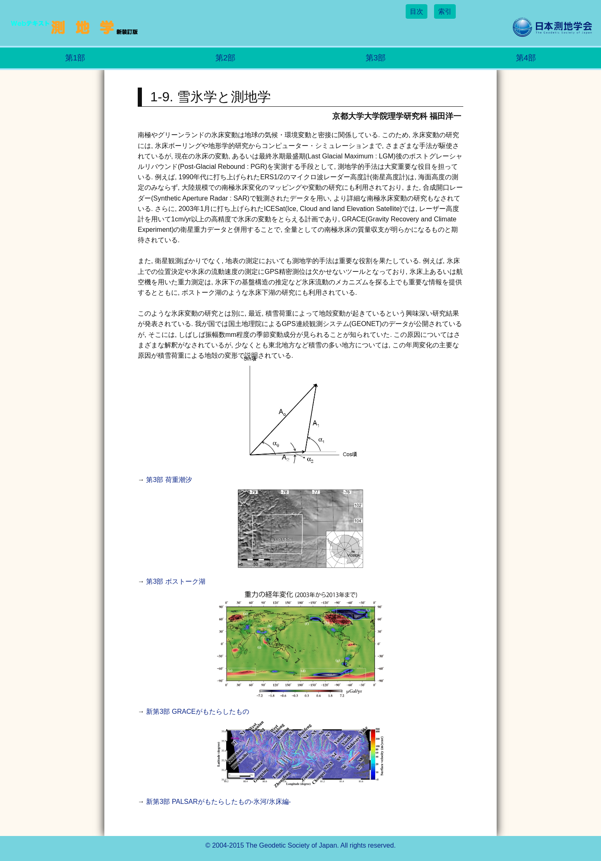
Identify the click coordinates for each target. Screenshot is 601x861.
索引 (445, 11)
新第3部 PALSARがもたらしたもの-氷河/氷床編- (218, 801)
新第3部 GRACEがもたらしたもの (197, 711)
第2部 (225, 57)
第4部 (526, 57)
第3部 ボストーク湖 (175, 581)
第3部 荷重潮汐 (169, 479)
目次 (416, 11)
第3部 (376, 57)
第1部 (75, 57)
